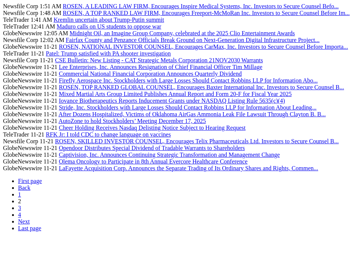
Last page (29, 228)
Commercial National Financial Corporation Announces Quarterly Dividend (150, 73)
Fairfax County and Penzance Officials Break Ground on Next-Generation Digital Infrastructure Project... (193, 40)
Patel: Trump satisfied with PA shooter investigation (108, 53)
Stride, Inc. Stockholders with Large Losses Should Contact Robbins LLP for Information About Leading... (188, 107)
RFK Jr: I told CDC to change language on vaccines (108, 134)
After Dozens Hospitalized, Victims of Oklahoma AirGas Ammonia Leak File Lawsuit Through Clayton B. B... (192, 114)
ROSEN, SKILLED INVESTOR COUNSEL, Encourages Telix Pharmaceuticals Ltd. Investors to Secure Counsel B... (197, 141)
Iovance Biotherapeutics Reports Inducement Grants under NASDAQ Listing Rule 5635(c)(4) (172, 101)
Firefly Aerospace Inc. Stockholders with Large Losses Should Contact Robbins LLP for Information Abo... (188, 80)
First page (30, 181)
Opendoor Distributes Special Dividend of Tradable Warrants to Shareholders (152, 148)
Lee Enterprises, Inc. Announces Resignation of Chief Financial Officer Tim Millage (160, 67)
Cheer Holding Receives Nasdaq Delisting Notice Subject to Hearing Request (152, 127)
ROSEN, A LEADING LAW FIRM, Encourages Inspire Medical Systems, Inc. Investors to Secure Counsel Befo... (201, 6)
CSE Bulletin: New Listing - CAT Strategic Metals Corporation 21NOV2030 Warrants (159, 60)
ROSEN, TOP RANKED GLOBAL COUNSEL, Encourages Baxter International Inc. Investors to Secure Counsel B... (201, 87)
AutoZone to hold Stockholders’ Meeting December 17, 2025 (132, 121)
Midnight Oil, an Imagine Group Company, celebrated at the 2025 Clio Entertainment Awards (182, 33)
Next (24, 221)
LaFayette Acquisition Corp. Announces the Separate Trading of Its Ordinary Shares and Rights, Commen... (188, 168)
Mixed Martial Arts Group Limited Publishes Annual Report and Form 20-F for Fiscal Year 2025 (175, 94)
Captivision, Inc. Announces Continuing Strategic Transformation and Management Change (169, 155)
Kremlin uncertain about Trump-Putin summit (109, 19)
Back (24, 187)
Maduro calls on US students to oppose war (109, 26)
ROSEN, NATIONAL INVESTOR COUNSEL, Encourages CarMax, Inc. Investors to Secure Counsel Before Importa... (203, 47)
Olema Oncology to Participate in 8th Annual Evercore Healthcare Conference (153, 161)
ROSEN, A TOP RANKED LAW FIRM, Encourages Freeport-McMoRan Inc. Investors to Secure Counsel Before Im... (206, 13)
